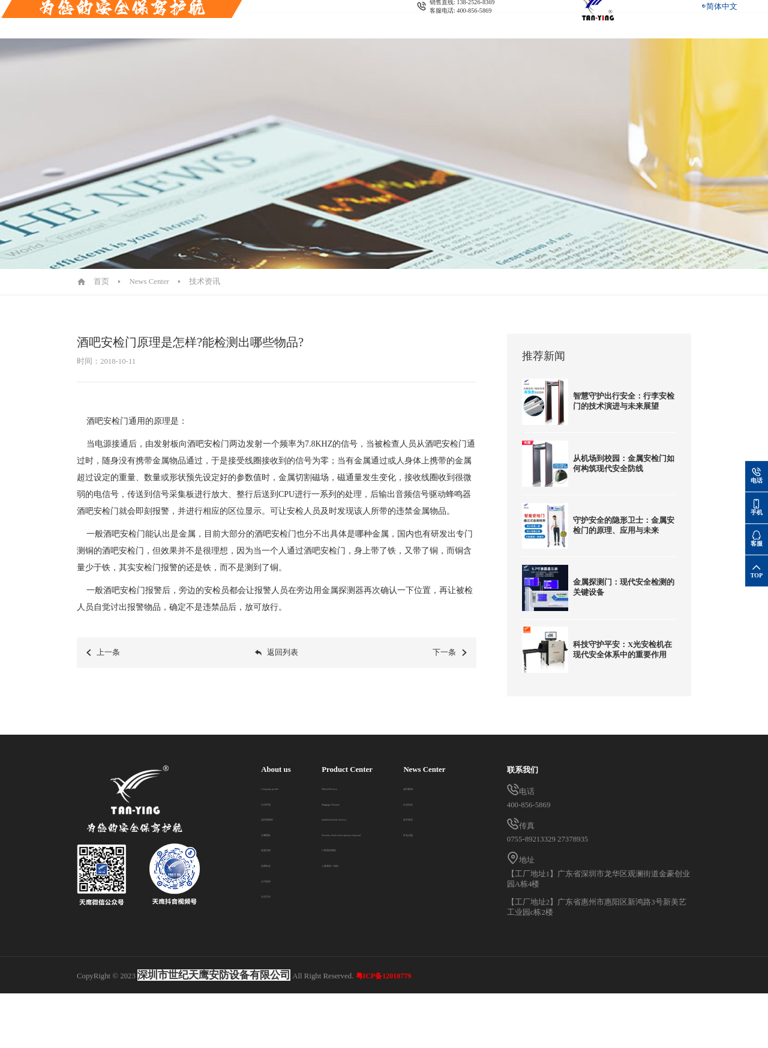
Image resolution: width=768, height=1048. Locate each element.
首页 (101, 281)
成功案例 (276, 925)
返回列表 (276, 661)
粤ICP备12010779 (384, 1030)
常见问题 (276, 972)
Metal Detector (352, 787)
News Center (200, 30)
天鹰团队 (276, 834)
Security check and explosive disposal (387, 834)
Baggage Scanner (355, 803)
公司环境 (276, 803)
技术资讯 (204, 281)
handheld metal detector (366, 818)
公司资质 (276, 880)
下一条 (451, 661)
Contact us (250, 30)
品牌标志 (276, 864)
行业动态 (276, 941)
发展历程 (276, 849)
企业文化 (276, 895)
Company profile (287, 787)
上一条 (103, 661)
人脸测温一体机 (356, 864)
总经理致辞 (280, 818)
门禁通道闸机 (352, 849)
